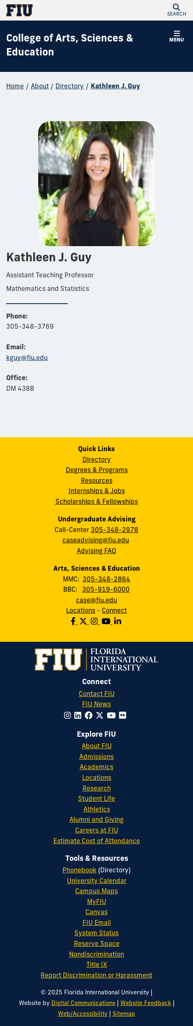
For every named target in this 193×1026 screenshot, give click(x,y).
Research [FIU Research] (97, 789)
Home (15, 86)
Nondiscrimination (96, 955)
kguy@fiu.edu (27, 358)
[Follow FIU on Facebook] (90, 716)
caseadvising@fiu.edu (95, 540)
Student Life (96, 799)
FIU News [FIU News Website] (96, 704)
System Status (96, 933)
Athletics (96, 810)
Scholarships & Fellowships (96, 502)
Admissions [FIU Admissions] (96, 757)
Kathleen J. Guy (115, 86)
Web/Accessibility (83, 1014)
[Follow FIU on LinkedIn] (79, 716)
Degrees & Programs (97, 470)
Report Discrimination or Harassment (96, 976)
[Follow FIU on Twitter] (101, 716)
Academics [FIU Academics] (96, 767)
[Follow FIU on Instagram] (69, 716)
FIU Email (97, 923)
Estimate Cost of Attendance (96, 841)
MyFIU (96, 902)
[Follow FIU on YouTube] (113, 716)
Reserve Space (96, 944)
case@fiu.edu (96, 600)
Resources (97, 481)
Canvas (96, 912)
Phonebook (79, 870)
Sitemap (124, 1014)
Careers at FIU (96, 831)
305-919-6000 (106, 590)
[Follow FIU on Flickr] (124, 716)
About (40, 86)
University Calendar (96, 881)
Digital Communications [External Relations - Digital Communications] (83, 1004)
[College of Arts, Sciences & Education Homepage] (86, 46)
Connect (114, 611)
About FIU (97, 746)
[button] (176, 10)
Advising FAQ (96, 551)
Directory (69, 86)
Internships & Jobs (97, 491)
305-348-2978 (114, 530)
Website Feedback (145, 1004)
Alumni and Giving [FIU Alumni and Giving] (96, 820)
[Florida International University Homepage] (51, 10)
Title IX (96, 965)
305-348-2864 (106, 579)
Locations (80, 611)
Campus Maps (96, 891)
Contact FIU (97, 694)
